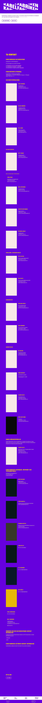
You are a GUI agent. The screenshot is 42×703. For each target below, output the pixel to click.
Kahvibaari (14, 66)
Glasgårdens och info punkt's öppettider (14, 65)
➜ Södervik (8, 637)
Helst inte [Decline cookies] (14, 20)
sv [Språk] (33, 701)
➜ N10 (7, 639)
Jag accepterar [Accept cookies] (6, 20)
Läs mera (9, 677)
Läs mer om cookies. (23, 17)
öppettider (22, 67)
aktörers (12, 645)
